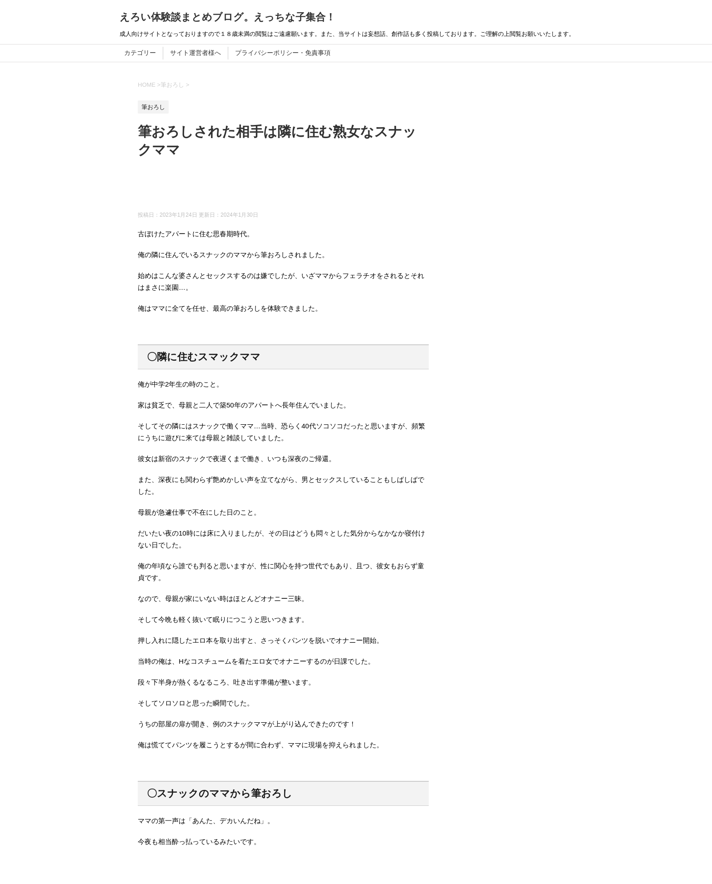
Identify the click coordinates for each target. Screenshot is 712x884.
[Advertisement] (303, 188)
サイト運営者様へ (195, 52)
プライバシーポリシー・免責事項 (283, 52)
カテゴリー (140, 52)
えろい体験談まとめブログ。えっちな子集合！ (228, 17)
